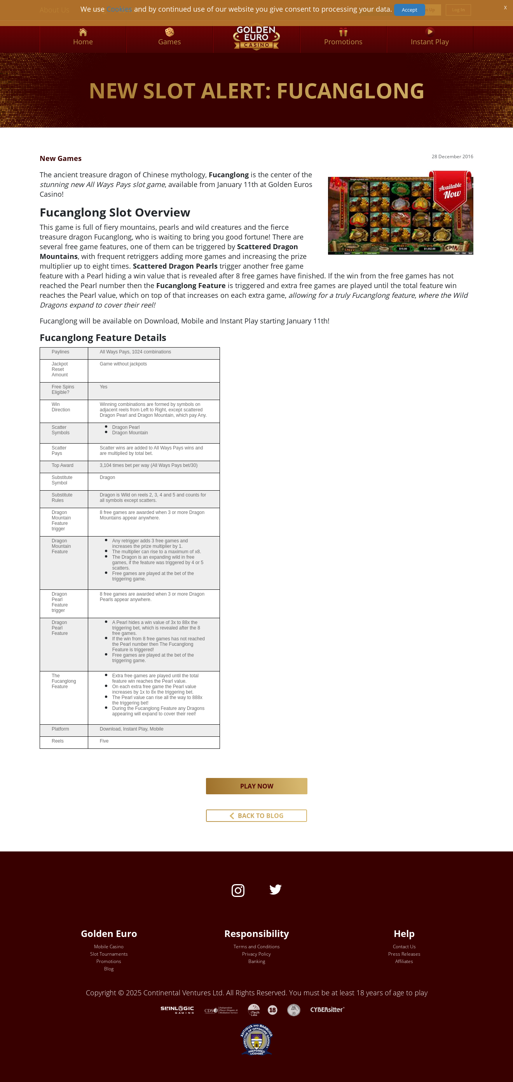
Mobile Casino (109, 946)
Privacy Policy (256, 954)
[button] (256, 815)
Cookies (119, 9)
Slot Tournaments (109, 954)
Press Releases (404, 954)
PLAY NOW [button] (256, 786)
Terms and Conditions (257, 946)
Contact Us (404, 946)
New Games (61, 158)
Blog (108, 968)
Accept (409, 9)
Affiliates (404, 961)
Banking (256, 961)
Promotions (108, 961)
